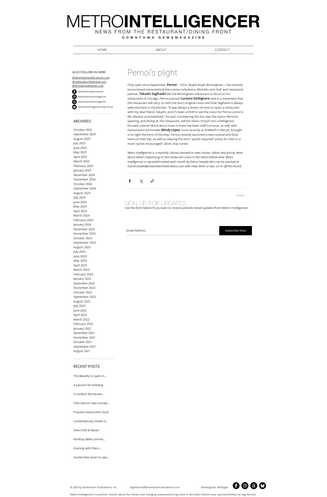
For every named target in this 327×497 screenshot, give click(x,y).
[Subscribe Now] (235, 230)
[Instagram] (74, 96)
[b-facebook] (74, 91)
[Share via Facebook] (129, 181)
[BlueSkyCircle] (74, 107)
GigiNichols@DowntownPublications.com (155, 487)
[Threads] (74, 102)
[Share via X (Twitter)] (141, 181)
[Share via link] (152, 181)
